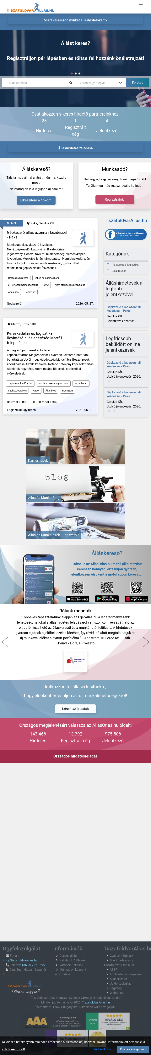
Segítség (116, 988)
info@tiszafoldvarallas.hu (20, 960)
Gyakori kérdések (121, 956)
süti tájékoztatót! (13, 1049)
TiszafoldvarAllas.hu (96, 1002)
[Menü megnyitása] (141, 6)
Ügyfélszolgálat (120, 983)
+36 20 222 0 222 (34, 965)
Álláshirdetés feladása (75, 148)
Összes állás (68, 956)
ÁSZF (113, 969)
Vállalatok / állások (72, 960)
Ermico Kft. (29, 324)
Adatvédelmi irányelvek (125, 974)
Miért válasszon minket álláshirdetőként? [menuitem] (75, 20)
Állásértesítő (118, 979)
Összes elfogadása (133, 1049)
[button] (5, 642)
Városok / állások (71, 965)
